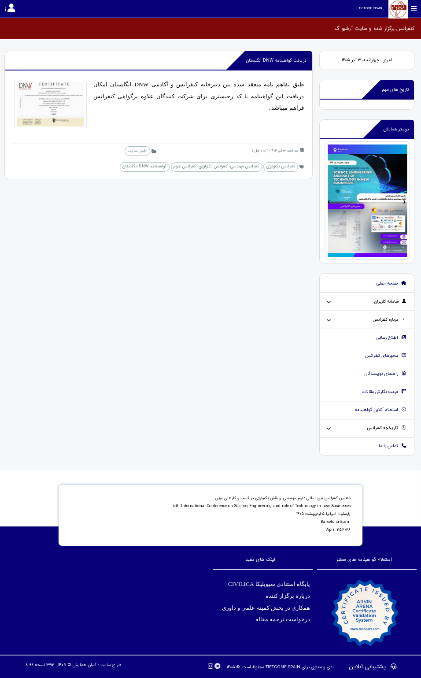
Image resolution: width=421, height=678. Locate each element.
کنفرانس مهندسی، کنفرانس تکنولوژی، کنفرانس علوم (216, 166)
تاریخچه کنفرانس (386, 428)
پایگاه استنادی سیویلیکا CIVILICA (269, 584)
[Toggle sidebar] (414, 8)
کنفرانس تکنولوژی (280, 166)
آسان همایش (84, 665)
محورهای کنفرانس (385, 355)
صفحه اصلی (391, 283)
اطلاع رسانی (391, 337)
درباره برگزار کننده (287, 596)
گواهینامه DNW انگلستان (144, 166)
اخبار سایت (137, 151)
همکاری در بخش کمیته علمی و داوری (265, 607)
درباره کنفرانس (389, 319)
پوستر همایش (396, 129)
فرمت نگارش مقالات (384, 392)
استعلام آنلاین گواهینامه (380, 410)
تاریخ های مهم (395, 89)
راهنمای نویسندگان (385, 373)
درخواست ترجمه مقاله (282, 619)
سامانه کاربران (390, 301)
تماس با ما (392, 446)
